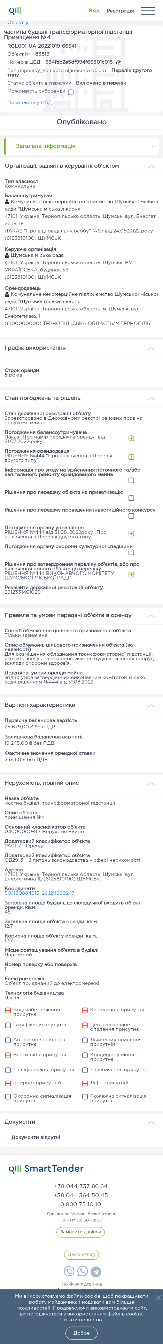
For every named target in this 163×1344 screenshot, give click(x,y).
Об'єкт (15, 23)
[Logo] (14, 10)
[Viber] (68, 1274)
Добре (81, 1333)
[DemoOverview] (81, 1255)
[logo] (46, 1169)
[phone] (81, 1186)
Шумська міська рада (34, 255)
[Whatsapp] (82, 1275)
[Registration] (120, 11)
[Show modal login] (94, 11)
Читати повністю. (81, 1320)
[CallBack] (80, 1232)
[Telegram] (95, 1274)
